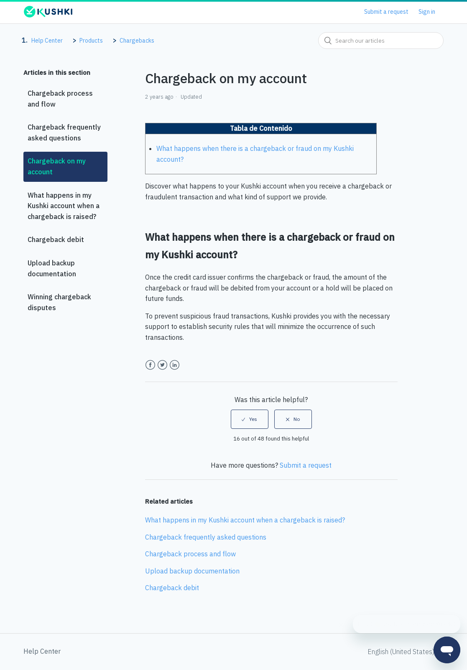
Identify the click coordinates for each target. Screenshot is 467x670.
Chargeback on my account (57, 166)
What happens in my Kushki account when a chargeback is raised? (64, 206)
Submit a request (386, 11)
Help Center (47, 40)
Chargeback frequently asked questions (64, 132)
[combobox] (381, 40)
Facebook (150, 365)
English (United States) (401, 651)
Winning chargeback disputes (59, 302)
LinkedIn (174, 365)
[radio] (249, 419)
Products (91, 40)
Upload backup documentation (52, 268)
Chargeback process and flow (60, 98)
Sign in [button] (427, 11)
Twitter (162, 365)
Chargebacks (137, 40)
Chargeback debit (56, 239)
